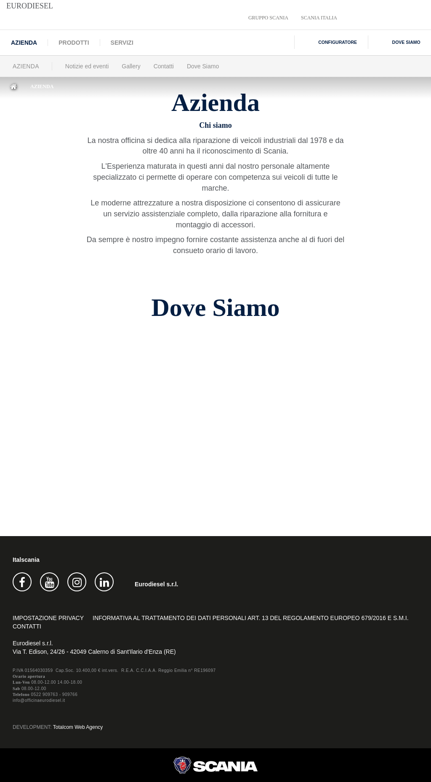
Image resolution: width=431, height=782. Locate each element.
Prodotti (74, 42)
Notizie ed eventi (87, 66)
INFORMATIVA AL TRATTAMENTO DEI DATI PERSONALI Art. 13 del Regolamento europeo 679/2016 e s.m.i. (251, 618)
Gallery (131, 66)
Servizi (122, 42)
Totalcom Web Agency (78, 727)
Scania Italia (319, 18)
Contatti (164, 66)
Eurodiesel (29, 6)
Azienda (24, 42)
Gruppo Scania (268, 18)
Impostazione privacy (48, 618)
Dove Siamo (203, 66)
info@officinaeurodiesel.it (39, 700)
